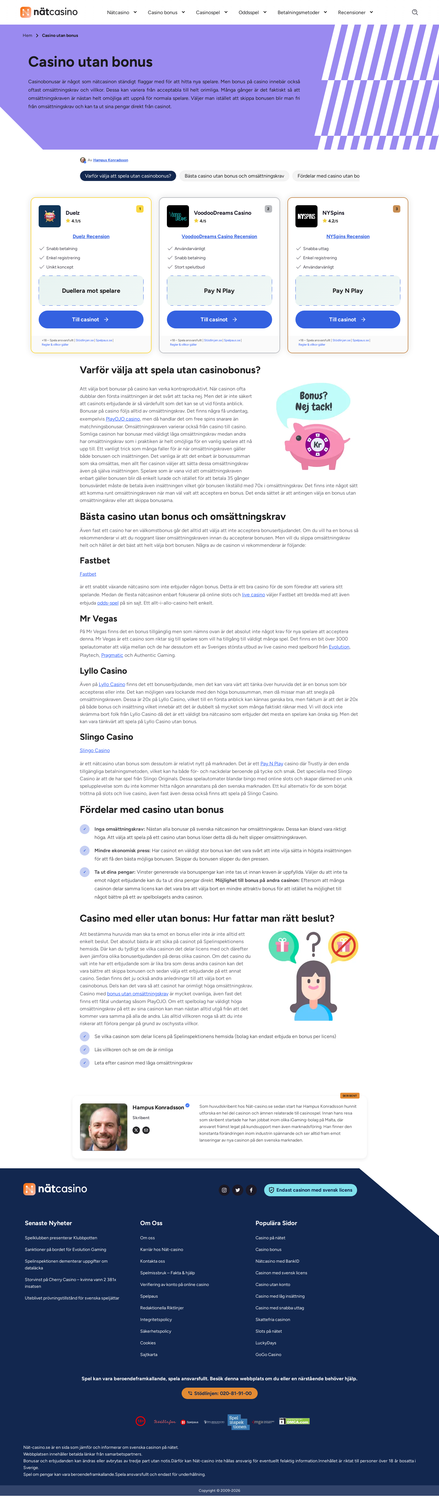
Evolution (339, 647)
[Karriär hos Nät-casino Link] (161, 1249)
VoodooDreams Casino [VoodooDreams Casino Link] (222, 213)
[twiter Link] (237, 1190)
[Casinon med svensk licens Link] (281, 1273)
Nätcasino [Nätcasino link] (118, 12)
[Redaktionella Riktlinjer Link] (162, 1308)
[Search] (411, 12)
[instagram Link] (224, 1190)
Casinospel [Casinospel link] (208, 12)
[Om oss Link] (147, 1238)
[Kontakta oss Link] (152, 1261)
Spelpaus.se (104, 340)
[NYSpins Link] (306, 216)
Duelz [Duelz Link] (73, 213)
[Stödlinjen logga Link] (165, 1422)
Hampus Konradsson (110, 160)
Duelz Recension (91, 236)
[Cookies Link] (148, 1343)
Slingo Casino (95, 750)
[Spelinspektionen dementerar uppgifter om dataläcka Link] (75, 1265)
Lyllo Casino (112, 684)
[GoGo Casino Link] (268, 1354)
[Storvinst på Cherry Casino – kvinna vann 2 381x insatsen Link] (75, 1283)
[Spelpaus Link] (149, 1296)
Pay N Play (271, 763)
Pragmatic (112, 655)
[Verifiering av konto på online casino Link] (174, 1284)
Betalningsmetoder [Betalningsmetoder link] (298, 12)
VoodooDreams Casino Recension (219, 236)
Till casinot (91, 319)
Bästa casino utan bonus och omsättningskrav (234, 176)
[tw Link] (136, 1130)
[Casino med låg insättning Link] (280, 1296)
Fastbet (88, 574)
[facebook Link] (251, 1190)
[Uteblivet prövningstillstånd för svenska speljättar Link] (72, 1298)
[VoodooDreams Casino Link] (178, 216)
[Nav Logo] (49, 12)
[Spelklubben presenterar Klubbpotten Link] (61, 1238)
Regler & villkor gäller (55, 345)
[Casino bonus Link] (269, 1249)
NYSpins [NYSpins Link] (333, 213)
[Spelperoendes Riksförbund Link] (214, 1422)
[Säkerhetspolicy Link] (155, 1331)
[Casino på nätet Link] (270, 1238)
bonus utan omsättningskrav (137, 994)
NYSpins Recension (348, 236)
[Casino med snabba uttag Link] (280, 1308)
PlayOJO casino (123, 419)
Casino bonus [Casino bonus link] (162, 12)
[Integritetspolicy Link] (156, 1319)
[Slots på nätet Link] (269, 1331)
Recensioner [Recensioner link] (351, 12)
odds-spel (108, 603)
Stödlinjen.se (85, 340)
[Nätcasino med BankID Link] (277, 1261)
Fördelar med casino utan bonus (332, 176)
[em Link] (146, 1130)
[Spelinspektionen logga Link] (239, 1422)
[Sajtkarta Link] (148, 1354)
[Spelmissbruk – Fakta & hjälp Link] (167, 1273)
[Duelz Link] (50, 216)
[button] (279, 1123)
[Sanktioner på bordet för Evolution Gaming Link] (65, 1249)
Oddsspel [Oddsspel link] (249, 12)
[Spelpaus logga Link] (190, 1422)
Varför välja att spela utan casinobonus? (128, 176)
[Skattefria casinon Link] (273, 1319)
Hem (27, 35)
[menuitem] (122, 12)
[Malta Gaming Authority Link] (263, 1422)
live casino (253, 595)
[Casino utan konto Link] (273, 1284)
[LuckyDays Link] (266, 1343)
